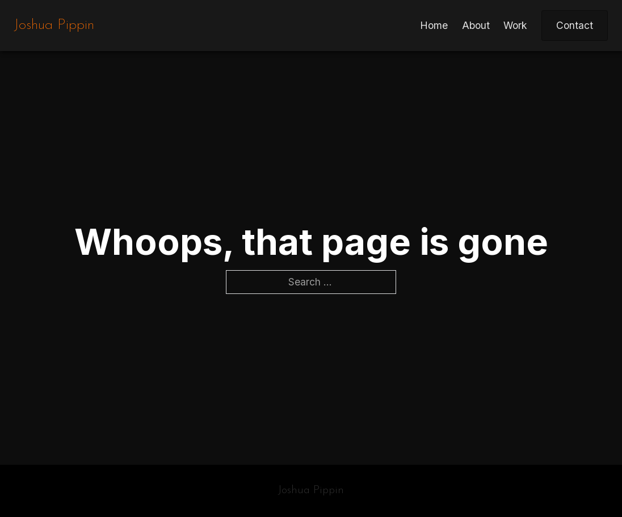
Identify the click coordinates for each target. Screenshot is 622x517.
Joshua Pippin (54, 25)
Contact (574, 25)
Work (515, 25)
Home (434, 25)
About (476, 25)
